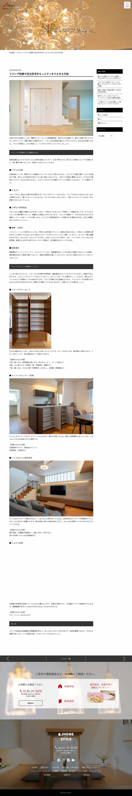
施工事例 (72, 771)
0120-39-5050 (32, 691)
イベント (46, 771)
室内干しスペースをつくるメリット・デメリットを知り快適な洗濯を (109, 97)
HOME (34, 767)
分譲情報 (63, 771)
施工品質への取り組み (70, 767)
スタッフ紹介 (82, 771)
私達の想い (45, 767)
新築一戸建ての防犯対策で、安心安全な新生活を (109, 91)
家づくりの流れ (103, 115)
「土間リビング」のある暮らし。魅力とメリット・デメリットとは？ (109, 103)
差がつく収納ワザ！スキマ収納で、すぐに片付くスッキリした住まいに (109, 77)
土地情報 (54, 771)
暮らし (100, 119)
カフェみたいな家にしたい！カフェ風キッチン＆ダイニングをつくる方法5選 (109, 84)
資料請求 (69, 701)
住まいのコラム (95, 771)
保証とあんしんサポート (91, 767)
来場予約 (69, 686)
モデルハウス (36, 771)
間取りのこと (102, 123)
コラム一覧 (66, 659)
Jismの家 (55, 767)
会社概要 (47, 775)
